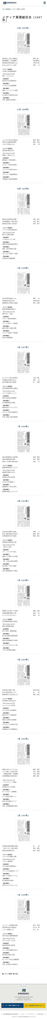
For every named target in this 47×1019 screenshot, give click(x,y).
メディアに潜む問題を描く (10, 229)
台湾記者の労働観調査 (8, 258)
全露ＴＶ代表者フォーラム (10, 875)
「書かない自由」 (7, 547)
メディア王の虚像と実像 (9, 856)
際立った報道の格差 (8, 234)
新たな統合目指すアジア (9, 692)
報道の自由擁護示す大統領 (10, 640)
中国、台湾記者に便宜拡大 (10, 964)
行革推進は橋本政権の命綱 (10, 846)
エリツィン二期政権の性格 (10, 925)
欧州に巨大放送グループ (9, 801)
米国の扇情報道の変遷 (8, 459)
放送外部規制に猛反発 (8, 945)
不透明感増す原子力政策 (9, 536)
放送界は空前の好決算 (8, 477)
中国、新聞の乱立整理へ (9, 99)
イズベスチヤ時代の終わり (10, 169)
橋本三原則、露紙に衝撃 (9, 328)
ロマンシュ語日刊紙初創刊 (10, 412)
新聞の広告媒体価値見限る (10, 244)
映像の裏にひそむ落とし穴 (10, 694)
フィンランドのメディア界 (10, 645)
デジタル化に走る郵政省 (9, 710)
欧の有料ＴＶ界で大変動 (9, 566)
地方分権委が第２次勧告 (9, 382)
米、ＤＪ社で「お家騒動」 (10, 791)
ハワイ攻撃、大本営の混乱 (10, 771)
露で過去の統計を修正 (8, 954)
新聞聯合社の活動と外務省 (10, 303)
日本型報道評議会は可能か (10, 621)
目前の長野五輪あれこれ (9, 298)
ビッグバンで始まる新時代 (10, 378)
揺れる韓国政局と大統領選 (10, 457)
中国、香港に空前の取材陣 (10, 417)
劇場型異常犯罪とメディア (10, 467)
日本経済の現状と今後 (8, 690)
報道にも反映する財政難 (9, 719)
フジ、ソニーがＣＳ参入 (9, 551)
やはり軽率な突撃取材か (9, 866)
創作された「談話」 (8, 313)
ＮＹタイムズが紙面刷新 (9, 85)
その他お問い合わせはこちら (35, 1005)
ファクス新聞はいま (8, 929)
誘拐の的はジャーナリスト (10, 407)
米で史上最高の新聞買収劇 (10, 635)
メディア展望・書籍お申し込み (12, 1005)
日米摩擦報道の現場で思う (10, 776)
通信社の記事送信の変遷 (9, 219)
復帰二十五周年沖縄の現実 (10, 461)
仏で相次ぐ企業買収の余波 (10, 95)
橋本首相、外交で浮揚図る (10, 58)
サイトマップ (31, 1014)
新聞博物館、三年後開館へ (10, 60)
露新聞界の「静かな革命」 (10, 486)
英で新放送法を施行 (8, 880)
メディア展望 (16, 9)
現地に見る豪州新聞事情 (9, 142)
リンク (22, 1014)
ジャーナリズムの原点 (8, 705)
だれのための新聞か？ (8, 482)
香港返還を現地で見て (8, 300)
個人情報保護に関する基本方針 (10, 1014)
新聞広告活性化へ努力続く (10, 223)
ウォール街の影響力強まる (10, 950)
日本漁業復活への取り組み (10, 221)
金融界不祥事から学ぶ (8, 472)
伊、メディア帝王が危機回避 (10, 959)
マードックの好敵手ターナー (10, 871)
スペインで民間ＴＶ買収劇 (10, 333)
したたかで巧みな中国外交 (10, 140)
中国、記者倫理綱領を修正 (10, 806)
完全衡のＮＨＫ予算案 (8, 787)
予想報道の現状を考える (9, 380)
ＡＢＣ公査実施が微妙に (9, 650)
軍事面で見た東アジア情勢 (10, 611)
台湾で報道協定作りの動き (10, 570)
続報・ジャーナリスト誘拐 (10, 90)
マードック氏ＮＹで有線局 (10, 323)
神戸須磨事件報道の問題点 (10, 388)
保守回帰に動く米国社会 (9, 927)
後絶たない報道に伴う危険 (10, 556)
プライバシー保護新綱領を (10, 174)
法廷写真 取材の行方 (8, 150)
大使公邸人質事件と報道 (9, 531)
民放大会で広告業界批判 (9, 80)
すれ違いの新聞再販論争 (9, 71)
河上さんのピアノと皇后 (9, 65)
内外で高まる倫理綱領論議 (10, 935)
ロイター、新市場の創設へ (10, 164)
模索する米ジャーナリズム (10, 769)
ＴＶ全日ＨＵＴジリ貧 (8, 239)
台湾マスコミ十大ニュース (10, 885)
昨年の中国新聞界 (7, 337)
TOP (3, 9)
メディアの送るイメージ (9, 393)
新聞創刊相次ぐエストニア (10, 491)
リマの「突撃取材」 (8, 861)
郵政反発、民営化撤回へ (9, 160)
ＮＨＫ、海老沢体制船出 (9, 318)
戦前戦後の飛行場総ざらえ (10, 63)
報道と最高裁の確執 (8, 626)
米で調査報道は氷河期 (8, 402)
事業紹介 (8, 9)
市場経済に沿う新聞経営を (10, 729)
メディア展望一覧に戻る (11, 973)
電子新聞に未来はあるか (9, 700)
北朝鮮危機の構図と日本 (9, 613)
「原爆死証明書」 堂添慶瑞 (10, 773)
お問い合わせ (40, 1014)
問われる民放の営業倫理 (9, 398)
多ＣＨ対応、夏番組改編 (9, 631)
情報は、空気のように (8, 155)
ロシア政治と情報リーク (9, 796)
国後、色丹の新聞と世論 (9, 248)
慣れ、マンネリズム (8, 76)
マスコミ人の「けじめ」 (9, 940)
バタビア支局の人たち (8, 144)
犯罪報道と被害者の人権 (9, 542)
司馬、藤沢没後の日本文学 (10, 534)
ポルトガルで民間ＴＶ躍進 (10, 253)
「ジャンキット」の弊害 (9, 782)
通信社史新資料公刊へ (8, 850)
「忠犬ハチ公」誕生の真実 (10, 848)
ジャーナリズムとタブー (9, 615)
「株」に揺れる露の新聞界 (10, 561)
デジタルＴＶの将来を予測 (10, 724)
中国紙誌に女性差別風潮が (10, 179)
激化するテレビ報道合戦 (9, 715)
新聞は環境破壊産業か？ (9, 309)
